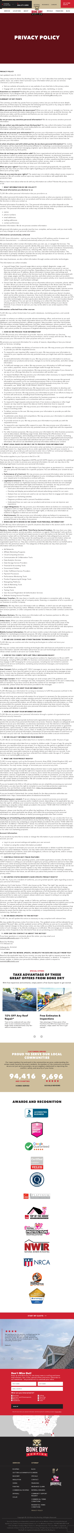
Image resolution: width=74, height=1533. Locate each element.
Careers (54, 4)
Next (41, 1036)
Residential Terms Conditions (38, 1506)
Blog (68, 11)
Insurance (45, 4)
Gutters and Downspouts (22, 1397)
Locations (17, 11)
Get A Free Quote (66, 3)
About (26, 11)
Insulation (16, 1400)
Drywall (42, 1398)
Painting (42, 1397)
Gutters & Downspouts (22, 1472)
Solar (41, 1400)
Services (7, 11)
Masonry (16, 1398)
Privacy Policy (58, 1411)
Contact (35, 1479)
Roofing (16, 1395)
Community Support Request (39, 1495)
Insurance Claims (38, 1486)
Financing (59, 11)
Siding (41, 1395)
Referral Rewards (37, 5)
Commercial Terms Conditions (38, 1500)
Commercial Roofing (21, 1490)
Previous (34, 1036)
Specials (50, 11)
